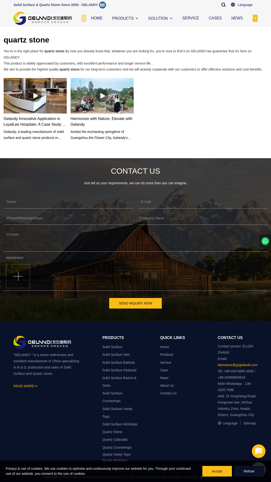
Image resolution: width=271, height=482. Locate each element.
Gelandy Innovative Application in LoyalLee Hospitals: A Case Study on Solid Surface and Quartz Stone (35, 122)
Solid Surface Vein (116, 355)
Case (164, 370)
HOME (96, 18)
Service (165, 362)
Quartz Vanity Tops (116, 454)
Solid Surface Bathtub (118, 362)
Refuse (249, 471)
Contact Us (168, 393)
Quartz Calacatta (114, 439)
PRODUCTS (123, 18)
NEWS (237, 18)
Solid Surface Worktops (119, 424)
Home (164, 347)
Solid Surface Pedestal (119, 370)
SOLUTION (158, 18)
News (164, 378)
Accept (217, 471)
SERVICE (190, 18)
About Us (167, 385)
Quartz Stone (112, 432)
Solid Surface (112, 347)
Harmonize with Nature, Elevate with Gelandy (101, 121)
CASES (215, 18)
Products (166, 355)
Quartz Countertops (117, 447)
